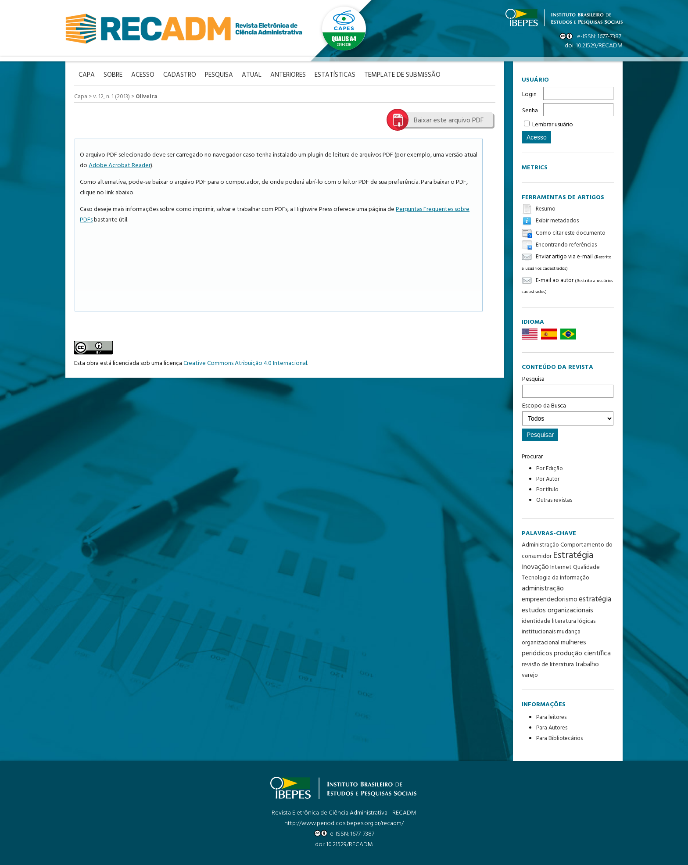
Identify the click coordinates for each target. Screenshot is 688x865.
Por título (547, 489)
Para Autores (551, 728)
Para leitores (551, 717)
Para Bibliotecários (559, 738)
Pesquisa (567, 386)
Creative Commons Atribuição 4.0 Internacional (245, 363)
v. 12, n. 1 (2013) (111, 96)
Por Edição (549, 468)
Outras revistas (554, 500)
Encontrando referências (566, 245)
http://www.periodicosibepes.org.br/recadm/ (344, 824)
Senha (530, 111)
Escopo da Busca (567, 413)
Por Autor (547, 479)
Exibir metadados (557, 221)
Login (529, 94)
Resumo (545, 209)
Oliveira (147, 96)
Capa (80, 96)
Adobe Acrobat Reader (119, 166)
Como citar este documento (571, 233)
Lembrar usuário (552, 125)
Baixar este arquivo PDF (449, 120)
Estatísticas (335, 75)
